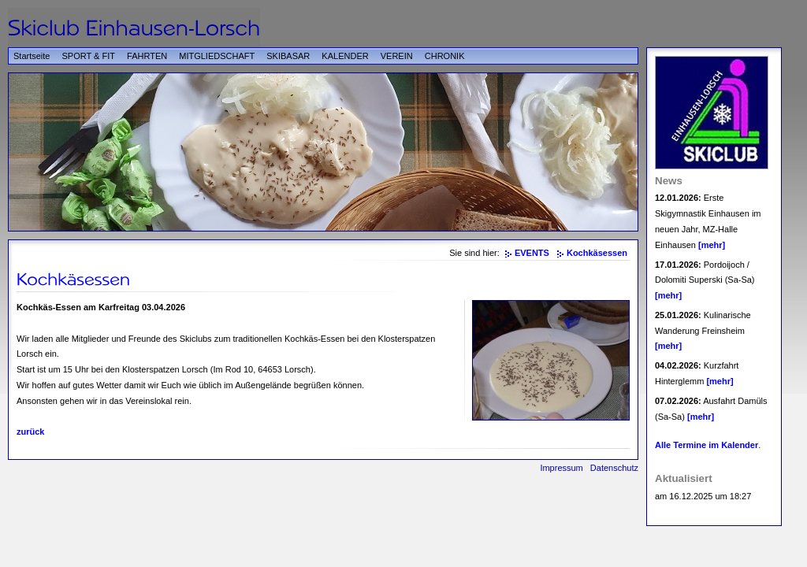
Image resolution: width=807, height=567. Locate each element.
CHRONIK (445, 56)
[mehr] (711, 245)
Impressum (561, 467)
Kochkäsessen (597, 253)
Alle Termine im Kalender (706, 445)
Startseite (31, 56)
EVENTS (532, 253)
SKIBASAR (288, 56)
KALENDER (345, 56)
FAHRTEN (147, 56)
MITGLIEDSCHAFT (217, 56)
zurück (30, 431)
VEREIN (397, 56)
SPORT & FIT (88, 56)
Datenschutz (614, 467)
